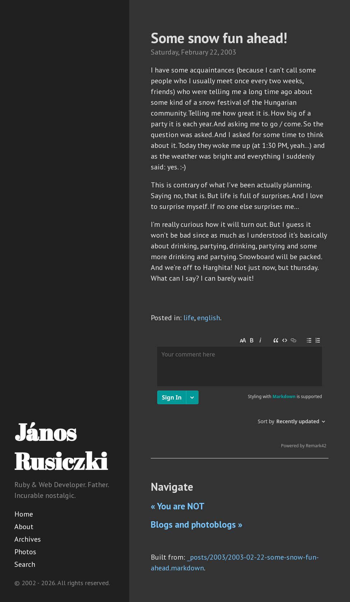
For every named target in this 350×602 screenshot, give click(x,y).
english (208, 317)
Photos (25, 551)
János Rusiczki (60, 446)
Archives (27, 539)
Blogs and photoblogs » (196, 524)
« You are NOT (178, 506)
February (194, 52)
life (188, 317)
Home (23, 514)
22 (214, 52)
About (23, 526)
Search (24, 564)
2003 (228, 52)
